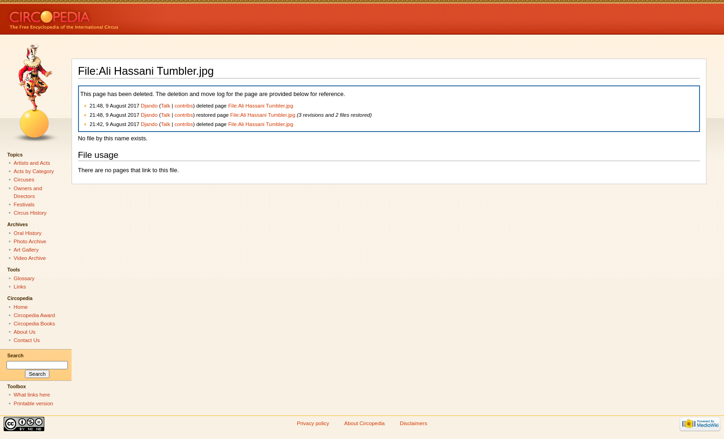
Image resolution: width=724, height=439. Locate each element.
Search (15, 355)
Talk (165, 105)
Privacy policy (313, 423)
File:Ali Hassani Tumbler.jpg (260, 105)
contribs (184, 105)
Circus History (30, 213)
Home (21, 307)
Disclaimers (413, 423)
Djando (149, 105)
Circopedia (95, 17)
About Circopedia (364, 423)
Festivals (24, 204)
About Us (25, 332)
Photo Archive (30, 241)
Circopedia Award (34, 315)
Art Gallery (26, 250)
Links (20, 286)
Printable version (33, 403)
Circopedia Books (34, 323)
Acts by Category (34, 171)
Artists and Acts (32, 163)
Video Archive (30, 258)
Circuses (24, 179)
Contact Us (27, 340)
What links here (32, 394)
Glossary (24, 278)
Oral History (28, 233)
